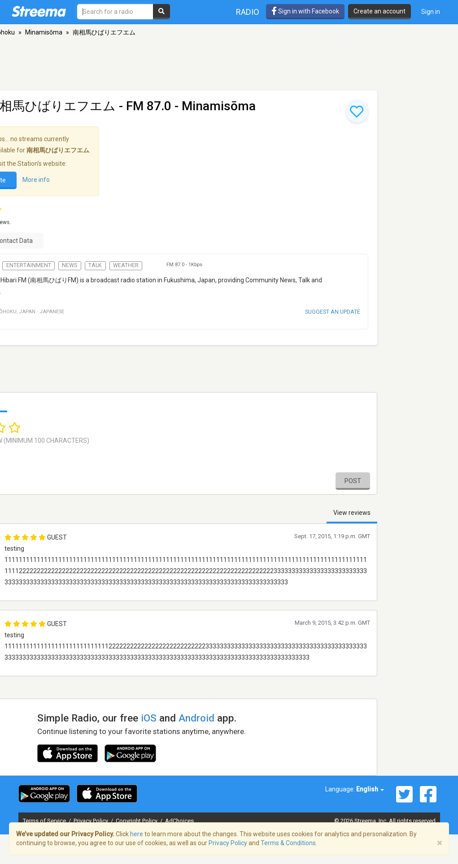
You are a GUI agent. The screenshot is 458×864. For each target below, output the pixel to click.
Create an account (379, 11)
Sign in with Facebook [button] (305, 11)
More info (36, 179)
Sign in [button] (430, 11)
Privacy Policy (91, 820)
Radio (247, 12)
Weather (126, 265)
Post (353, 481)
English (370, 789)
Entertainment (28, 265)
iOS (149, 718)
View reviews (352, 512)
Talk (95, 265)
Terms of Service (45, 820)
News (69, 265)
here (136, 834)
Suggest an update (332, 311)
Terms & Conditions (288, 843)
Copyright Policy (137, 820)
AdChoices (179, 820)
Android (196, 718)
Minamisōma (43, 32)
